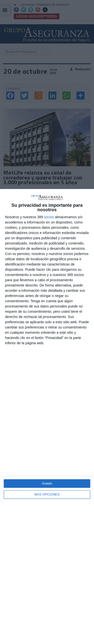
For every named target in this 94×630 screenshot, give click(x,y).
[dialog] (47, 409)
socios (49, 217)
